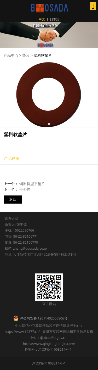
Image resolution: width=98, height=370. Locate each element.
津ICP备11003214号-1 (49, 363)
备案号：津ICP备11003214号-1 (49, 349)
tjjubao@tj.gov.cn (53, 337)
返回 (12, 199)
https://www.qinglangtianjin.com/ (49, 343)
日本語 (54, 19)
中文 (42, 19)
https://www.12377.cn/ (22, 331)
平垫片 (24, 189)
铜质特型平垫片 (32, 183)
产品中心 (11, 55)
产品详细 (12, 158)
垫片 (26, 55)
